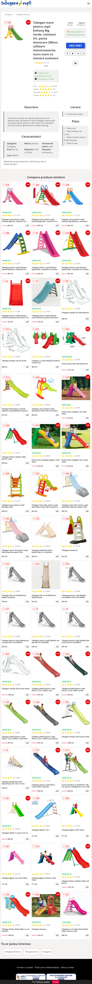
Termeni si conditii (25, 967)
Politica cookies (67, 967)
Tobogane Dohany (23, 14)
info (27, 225)
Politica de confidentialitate (47, 967)
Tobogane (8, 14)
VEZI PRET (75, 45)
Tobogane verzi (31, 951)
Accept (56, 982)
